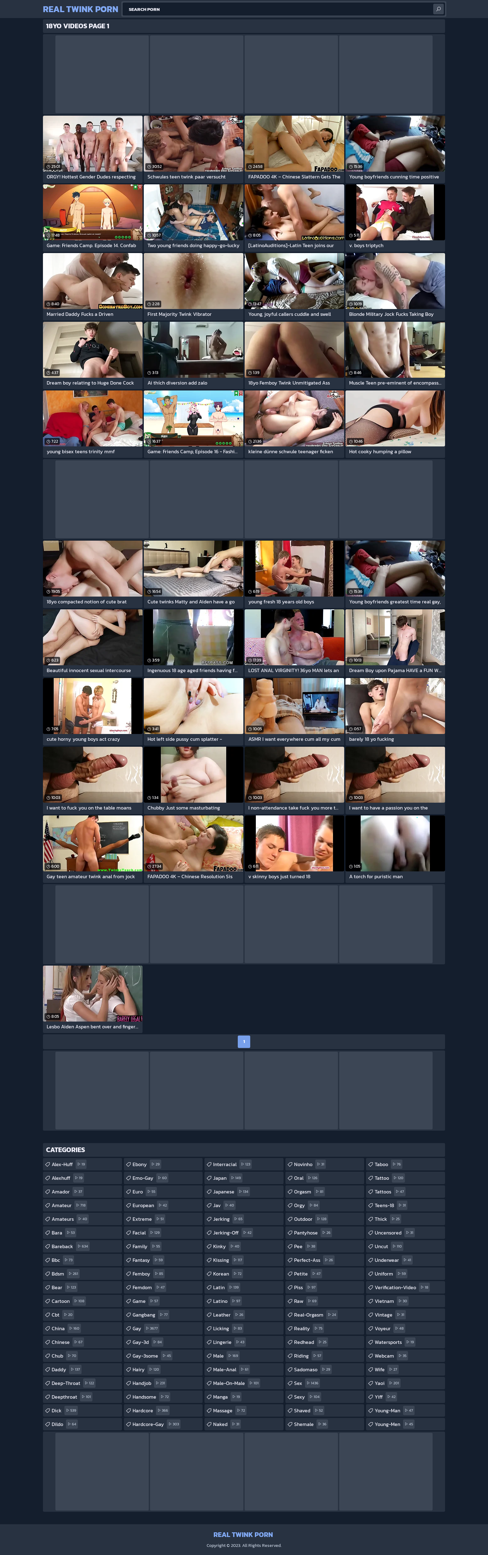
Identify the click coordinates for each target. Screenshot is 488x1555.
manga (227, 1396)
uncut (389, 1246)
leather (229, 1314)
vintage (390, 1314)
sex (307, 1383)
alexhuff (68, 1178)
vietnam (392, 1301)
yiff (386, 1396)
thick (388, 1219)
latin (226, 1287)
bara (64, 1232)
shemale (311, 1424)
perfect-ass (314, 1260)
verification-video (402, 1287)
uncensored (395, 1232)
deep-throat (74, 1383)
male (226, 1355)
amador (68, 1191)
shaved (309, 1410)
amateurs (70, 1219)
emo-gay (150, 1178)
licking (228, 1328)
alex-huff (69, 1164)
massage (229, 1410)
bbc (63, 1260)
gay (146, 1328)
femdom (149, 1287)
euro (145, 1191)
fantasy (148, 1260)
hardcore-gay (157, 1424)
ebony (147, 1164)
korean (228, 1273)
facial (147, 1232)
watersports (395, 1342)
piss (305, 1287)
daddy (67, 1369)
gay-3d (148, 1342)
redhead (311, 1342)
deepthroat (72, 1396)
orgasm (309, 1191)
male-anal (231, 1369)
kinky (227, 1246)
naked (227, 1424)
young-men (395, 1424)
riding (308, 1355)
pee (305, 1246)
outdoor (311, 1219)
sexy (307, 1396)
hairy (147, 1369)
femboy (149, 1273)
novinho (310, 1164)
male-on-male (236, 1383)
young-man (395, 1410)
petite (308, 1273)
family (147, 1246)
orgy (307, 1205)
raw (306, 1301)
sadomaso (313, 1369)
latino (227, 1301)
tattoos (390, 1191)
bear (64, 1287)
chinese (68, 1342)
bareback (71, 1246)
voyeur (390, 1328)
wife (387, 1369)
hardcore (151, 1410)
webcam (391, 1355)
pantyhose (313, 1232)
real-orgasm (316, 1314)
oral (306, 1178)
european (150, 1205)
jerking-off (233, 1232)
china (66, 1328)
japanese (231, 1191)
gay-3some (152, 1355)
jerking (228, 1219)
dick (65, 1410)
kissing (228, 1260)
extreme (149, 1219)
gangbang (151, 1314)
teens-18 (391, 1205)
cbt (63, 1314)
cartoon (69, 1301)
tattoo (390, 1178)
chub (65, 1355)
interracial (232, 1164)
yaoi (388, 1383)
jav (224, 1205)
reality (309, 1328)
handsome (151, 1396)
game (146, 1301)
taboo (388, 1164)
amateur (69, 1205)
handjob (150, 1383)
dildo (65, 1424)
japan (227, 1178)
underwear (394, 1260)
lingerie (229, 1342)
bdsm (66, 1273)
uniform (391, 1273)
